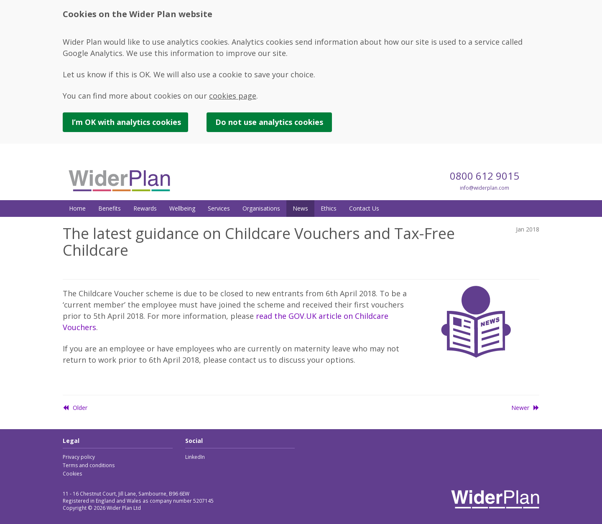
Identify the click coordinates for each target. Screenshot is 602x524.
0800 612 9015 (484, 176)
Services (219, 208)
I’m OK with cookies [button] (126, 122)
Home (77, 208)
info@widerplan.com (484, 187)
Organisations (261, 208)
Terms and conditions (89, 465)
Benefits (109, 208)
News (300, 208)
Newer (525, 408)
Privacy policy (79, 456)
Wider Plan (119, 180)
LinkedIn (195, 456)
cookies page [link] (232, 96)
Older (75, 408)
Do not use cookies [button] (269, 122)
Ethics (329, 208)
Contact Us (364, 208)
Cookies (72, 473)
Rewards (145, 208)
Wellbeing (182, 208)
